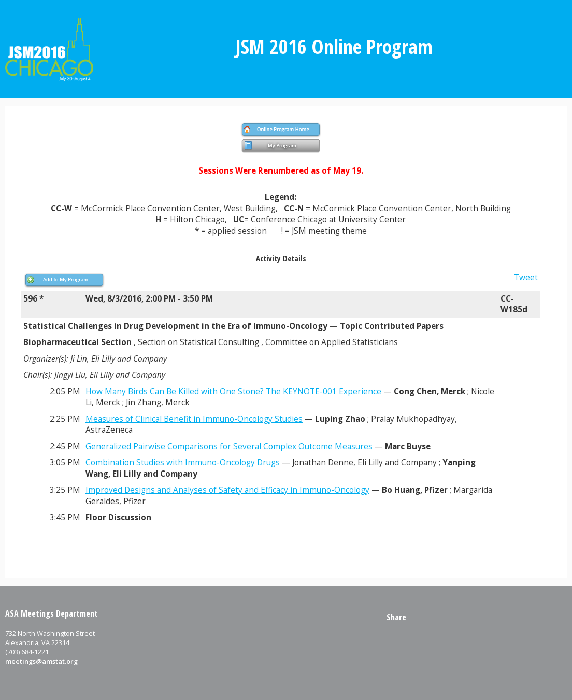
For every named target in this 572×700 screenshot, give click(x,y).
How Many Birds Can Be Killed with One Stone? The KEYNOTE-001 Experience (233, 391)
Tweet (526, 277)
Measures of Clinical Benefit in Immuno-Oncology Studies (194, 418)
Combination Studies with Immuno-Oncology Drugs (182, 462)
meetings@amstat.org (41, 661)
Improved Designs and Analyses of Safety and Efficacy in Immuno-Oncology (227, 489)
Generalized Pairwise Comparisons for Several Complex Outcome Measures (229, 446)
